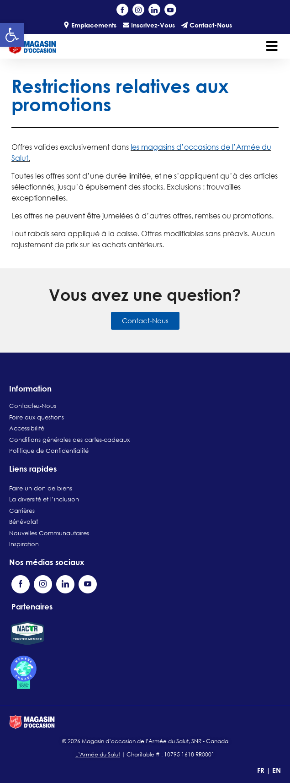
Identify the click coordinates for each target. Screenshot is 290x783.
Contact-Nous (206, 25)
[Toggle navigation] (272, 46)
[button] (12, 35)
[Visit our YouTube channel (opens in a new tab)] (170, 10)
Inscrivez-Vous (149, 25)
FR (261, 770)
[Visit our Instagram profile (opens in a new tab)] (138, 10)
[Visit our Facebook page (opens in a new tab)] (122, 10)
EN (276, 770)
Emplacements (89, 25)
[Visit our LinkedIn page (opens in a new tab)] (154, 10)
